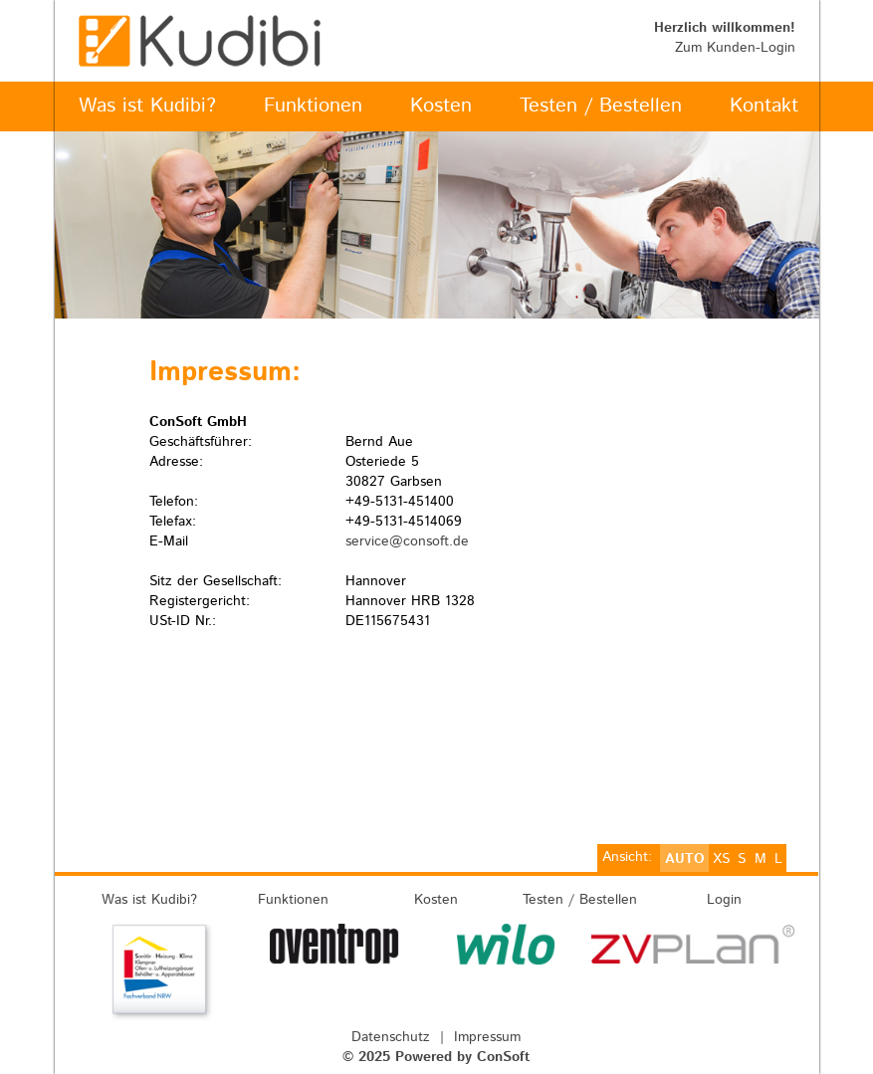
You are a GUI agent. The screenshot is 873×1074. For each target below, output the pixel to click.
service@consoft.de (407, 541)
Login (724, 900)
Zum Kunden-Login (735, 48)
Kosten (436, 900)
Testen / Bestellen (580, 900)
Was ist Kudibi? (149, 900)
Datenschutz (390, 1037)
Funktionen (293, 900)
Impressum (487, 1037)
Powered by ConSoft (462, 1057)
